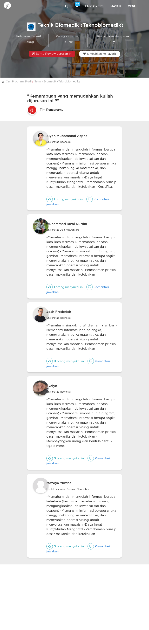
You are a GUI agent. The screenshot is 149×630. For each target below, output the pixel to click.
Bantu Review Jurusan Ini (52, 53)
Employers (94, 6)
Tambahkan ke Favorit (99, 53)
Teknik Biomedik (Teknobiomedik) (57, 81)
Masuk (115, 6)
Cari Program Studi (19, 81)
